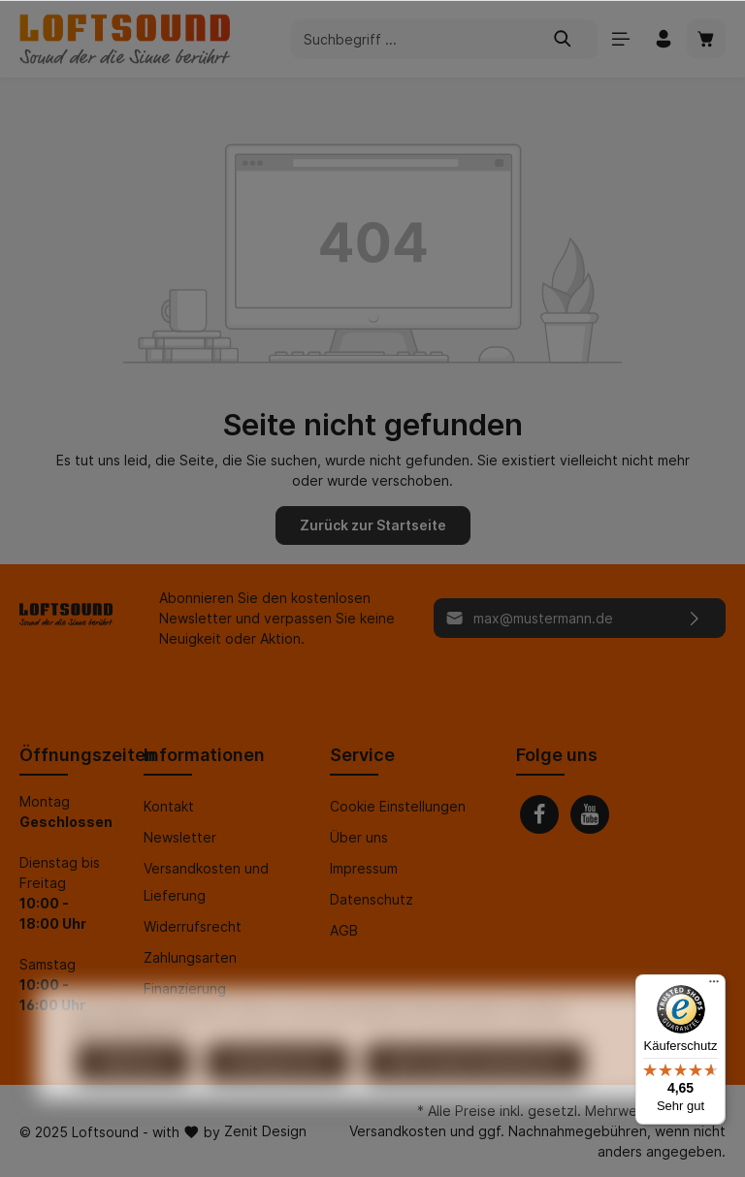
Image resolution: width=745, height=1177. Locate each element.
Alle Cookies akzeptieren (475, 1097)
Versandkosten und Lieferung (206, 882)
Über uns (359, 837)
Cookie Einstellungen (398, 806)
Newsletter (180, 837)
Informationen (204, 755)
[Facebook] (539, 814)
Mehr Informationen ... (134, 1065)
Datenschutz (371, 899)
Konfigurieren (277, 1097)
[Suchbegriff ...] (410, 39)
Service (362, 755)
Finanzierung (185, 988)
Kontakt (169, 806)
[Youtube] (589, 814)
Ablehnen (133, 1097)
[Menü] (620, 38)
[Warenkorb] (706, 38)
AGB (344, 930)
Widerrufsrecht (193, 926)
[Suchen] (563, 39)
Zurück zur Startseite (373, 525)
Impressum (364, 868)
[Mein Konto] (663, 38)
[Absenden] (695, 618)
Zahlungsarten (190, 957)
